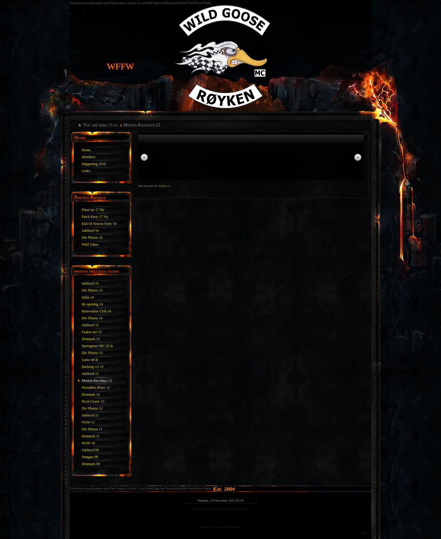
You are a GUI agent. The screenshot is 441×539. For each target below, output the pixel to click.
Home (114, 125)
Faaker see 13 (92, 332)
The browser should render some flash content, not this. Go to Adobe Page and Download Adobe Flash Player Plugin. (141, 488)
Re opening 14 (92, 304)
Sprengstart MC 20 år (97, 346)
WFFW (120, 65)
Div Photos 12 (92, 408)
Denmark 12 (91, 394)
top (363, 532)
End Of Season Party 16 (99, 224)
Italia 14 (88, 297)
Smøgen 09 (90, 457)
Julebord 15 (90, 283)
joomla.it (164, 185)
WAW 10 (88, 443)
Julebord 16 (90, 230)
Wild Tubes (90, 244)
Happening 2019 (94, 164)
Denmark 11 (91, 436)
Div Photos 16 (92, 237)
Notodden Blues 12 (96, 387)
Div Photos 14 (92, 318)
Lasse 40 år (90, 360)
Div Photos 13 (92, 353)
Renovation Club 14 (96, 311)
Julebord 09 (90, 450)
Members (88, 157)
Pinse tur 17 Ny (93, 210)
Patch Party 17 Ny (95, 217)
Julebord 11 (90, 415)
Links (86, 171)
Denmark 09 (91, 464)
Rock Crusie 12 (93, 401)
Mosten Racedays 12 (97, 380)
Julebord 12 (90, 374)
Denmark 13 (91, 339)
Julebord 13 (90, 325)
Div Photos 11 (92, 429)
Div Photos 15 (92, 290)
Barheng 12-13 (92, 367)
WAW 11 (88, 422)
